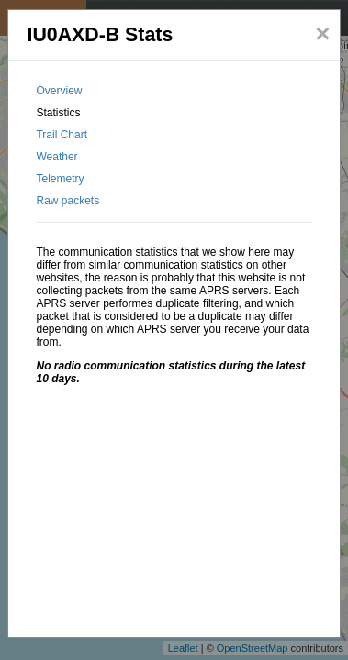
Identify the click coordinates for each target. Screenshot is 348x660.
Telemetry (60, 178)
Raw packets (67, 200)
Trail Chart (61, 134)
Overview (59, 90)
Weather (56, 156)
